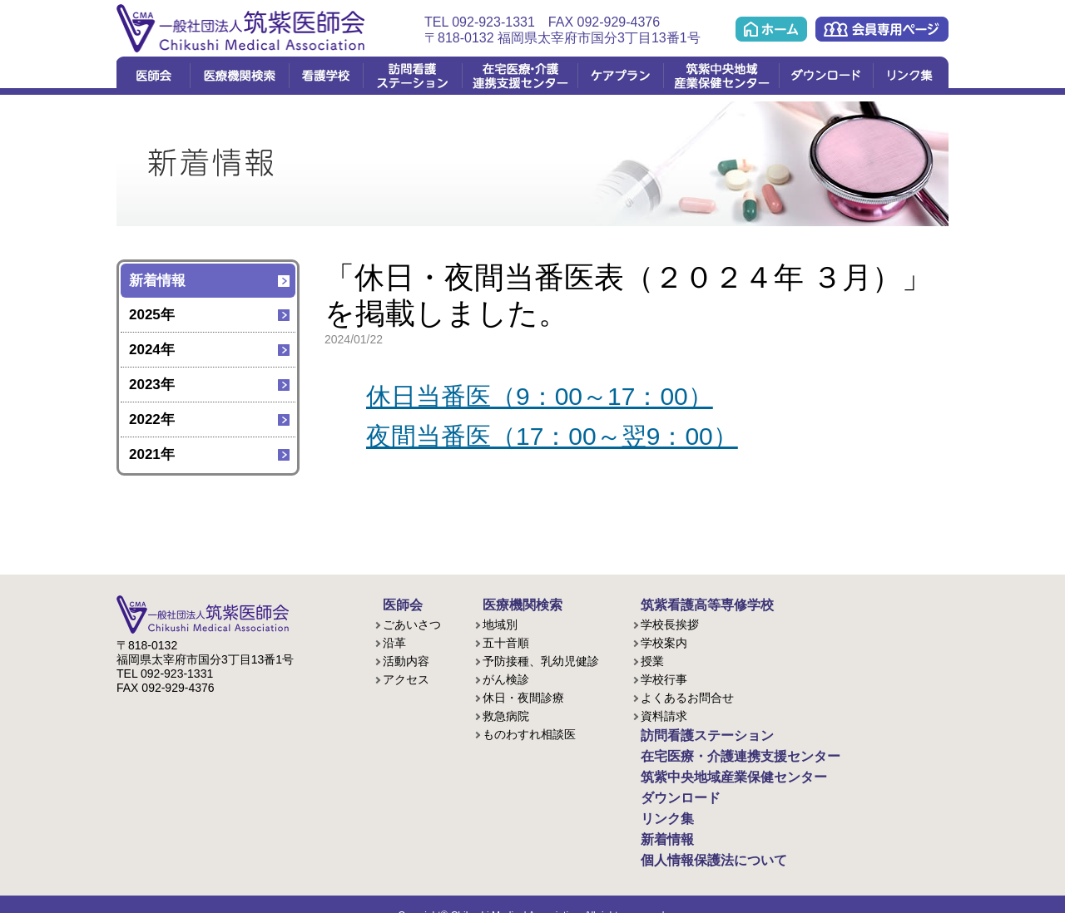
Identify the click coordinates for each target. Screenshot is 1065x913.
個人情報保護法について (696, 841)
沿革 (394, 640)
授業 (652, 658)
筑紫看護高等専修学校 (690, 603)
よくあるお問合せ (687, 695)
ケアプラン (620, 76)
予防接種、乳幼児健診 (541, 658)
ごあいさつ (412, 622)
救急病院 (506, 713)
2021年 (152, 454)
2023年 (152, 384)
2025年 (152, 315)
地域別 (500, 622)
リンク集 (911, 76)
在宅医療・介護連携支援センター (519, 76)
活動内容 (406, 658)
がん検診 (506, 677)
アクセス (406, 677)
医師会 (153, 76)
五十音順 (506, 640)
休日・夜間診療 (523, 695)
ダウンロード (826, 76)
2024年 (152, 350)
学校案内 (664, 640)
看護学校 (326, 76)
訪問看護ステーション (412, 76)
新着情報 (157, 281)
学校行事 (664, 677)
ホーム (771, 29)
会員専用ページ (882, 29)
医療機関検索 (239, 76)
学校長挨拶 (670, 622)
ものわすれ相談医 (529, 731)
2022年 (152, 419)
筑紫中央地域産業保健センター (721, 76)
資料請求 (664, 713)
